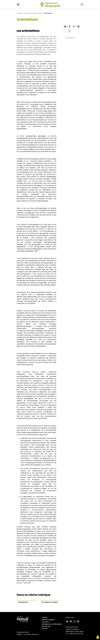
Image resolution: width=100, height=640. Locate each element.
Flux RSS (45, 628)
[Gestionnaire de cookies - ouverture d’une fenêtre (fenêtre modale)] (97, 637)
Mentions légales (48, 620)
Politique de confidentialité (52, 624)
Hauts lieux (28, 13)
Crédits (44, 617)
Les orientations (70, 38)
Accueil (19, 13)
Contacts (45, 622)
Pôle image (38, 13)
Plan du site (46, 626)
